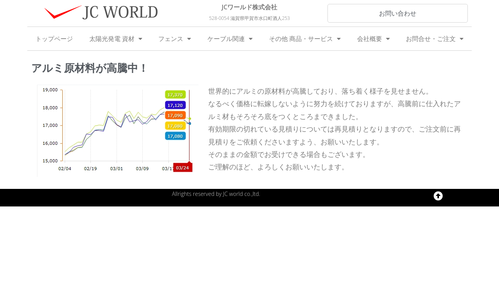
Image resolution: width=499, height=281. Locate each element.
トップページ (54, 38)
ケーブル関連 (230, 39)
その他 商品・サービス (305, 39)
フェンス (174, 39)
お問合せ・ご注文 (435, 39)
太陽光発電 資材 (115, 39)
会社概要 (373, 39)
